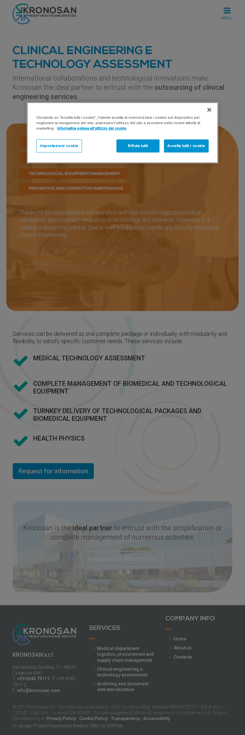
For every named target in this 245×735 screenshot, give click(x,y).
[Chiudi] (209, 110)
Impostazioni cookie (59, 146)
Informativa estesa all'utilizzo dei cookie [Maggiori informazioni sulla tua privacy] (91, 128)
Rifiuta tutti (138, 146)
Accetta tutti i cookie (186, 146)
